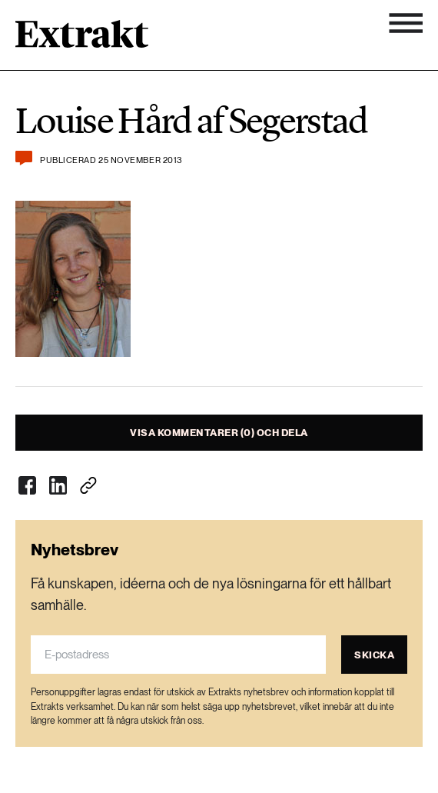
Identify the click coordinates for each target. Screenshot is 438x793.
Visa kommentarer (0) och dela (219, 432)
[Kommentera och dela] (23, 158)
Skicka (374, 655)
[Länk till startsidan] (81, 39)
